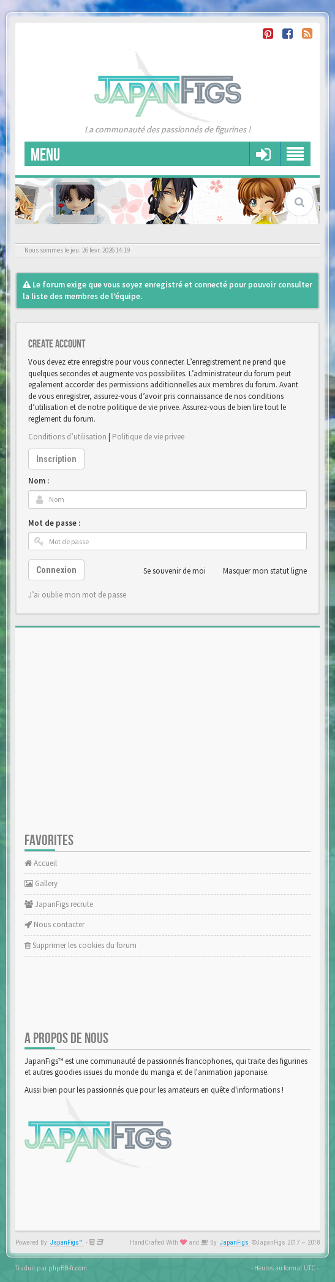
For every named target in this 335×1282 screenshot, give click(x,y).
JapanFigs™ (66, 1242)
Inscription (56, 459)
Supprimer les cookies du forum (80, 945)
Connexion (56, 570)
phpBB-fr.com (67, 1268)
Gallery (41, 883)
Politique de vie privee (148, 436)
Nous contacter (54, 924)
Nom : (38, 481)
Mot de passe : (54, 523)
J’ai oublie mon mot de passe (77, 595)
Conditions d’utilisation (67, 436)
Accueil (40, 863)
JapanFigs (234, 1242)
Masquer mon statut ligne (258, 571)
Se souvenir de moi (168, 571)
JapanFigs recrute (58, 904)
